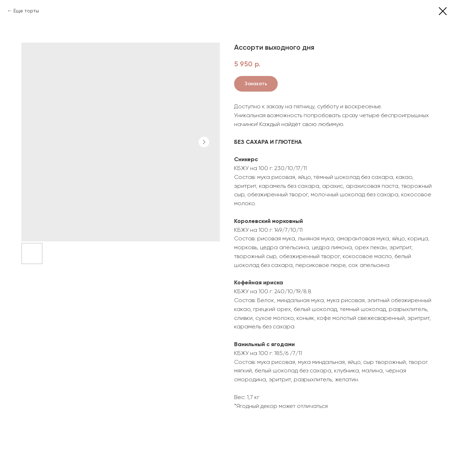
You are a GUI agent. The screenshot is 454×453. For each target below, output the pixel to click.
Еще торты (26, 10)
